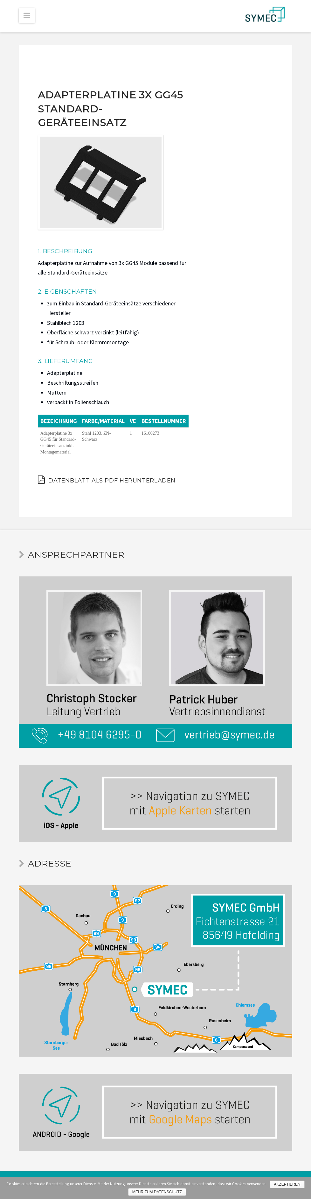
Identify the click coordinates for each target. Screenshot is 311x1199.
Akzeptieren (287, 1184)
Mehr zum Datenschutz (157, 1192)
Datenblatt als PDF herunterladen (107, 479)
